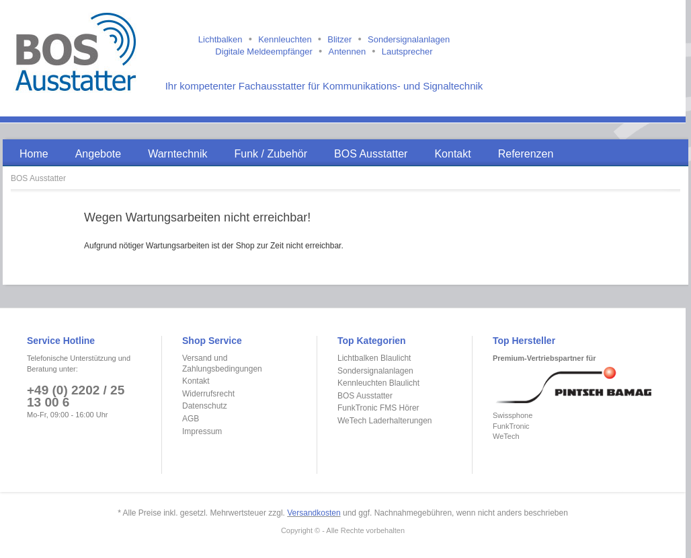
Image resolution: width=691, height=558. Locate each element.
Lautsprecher (407, 51)
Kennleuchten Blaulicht (378, 383)
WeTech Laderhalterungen (384, 420)
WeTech (506, 436)
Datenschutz (204, 406)
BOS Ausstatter (38, 178)
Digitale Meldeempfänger (264, 51)
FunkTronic (511, 426)
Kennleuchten (285, 39)
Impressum (202, 431)
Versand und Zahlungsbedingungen (222, 363)
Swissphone (512, 415)
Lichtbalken (220, 39)
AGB (190, 418)
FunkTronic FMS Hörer (378, 408)
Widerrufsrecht (208, 393)
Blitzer (339, 39)
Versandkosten (313, 513)
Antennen (347, 51)
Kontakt (196, 381)
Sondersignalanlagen (409, 39)
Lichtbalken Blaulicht (374, 358)
